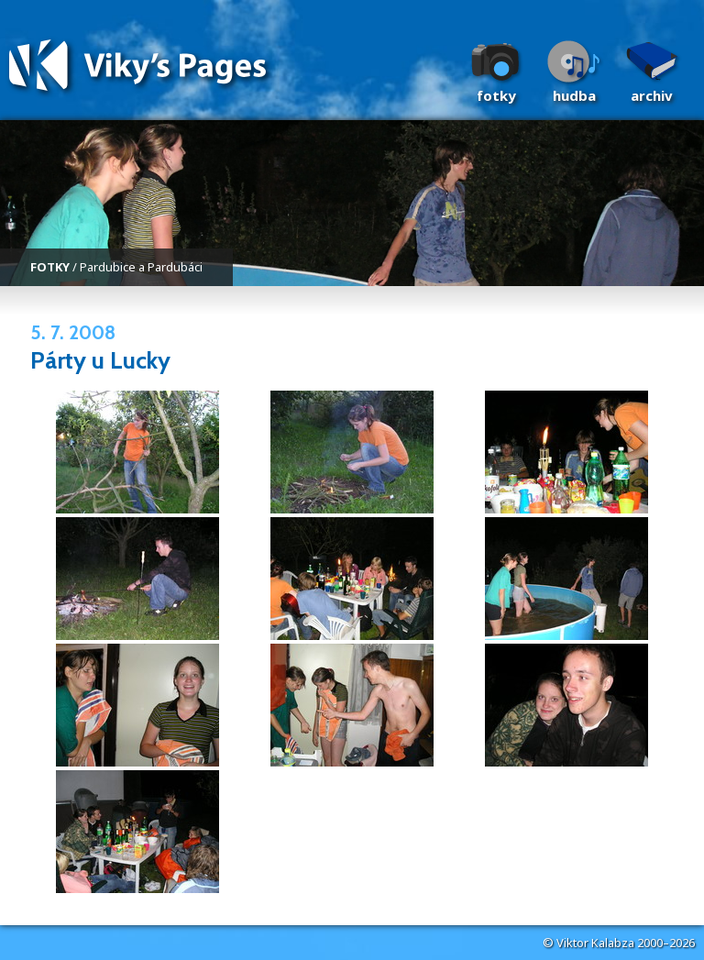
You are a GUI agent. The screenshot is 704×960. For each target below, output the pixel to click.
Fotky (496, 95)
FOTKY (50, 267)
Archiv (652, 95)
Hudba (574, 95)
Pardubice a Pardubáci (141, 267)
